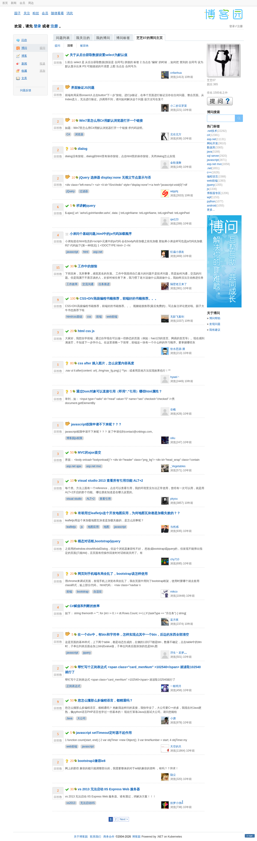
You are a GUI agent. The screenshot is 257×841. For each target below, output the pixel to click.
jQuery (70, 191)
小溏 (173, 718)
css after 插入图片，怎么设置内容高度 (106, 363)
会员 (22, 3)
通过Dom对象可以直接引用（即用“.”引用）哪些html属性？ (119, 391)
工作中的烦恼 (87, 266)
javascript (72, 252)
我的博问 (103, 38)
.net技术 (217, 131)
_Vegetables (177, 466)
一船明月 (175, 686)
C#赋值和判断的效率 (85, 606)
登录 (37, 26)
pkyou (174, 498)
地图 (106, 526)
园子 (17, 13)
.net (213, 168)
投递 (42, 63)
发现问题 (214, 324)
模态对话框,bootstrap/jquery (99, 541)
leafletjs (71, 526)
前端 (99, 316)
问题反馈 (25, 90)
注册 (54, 26)
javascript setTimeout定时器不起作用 (104, 733)
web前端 (112, 316)
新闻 (13, 3)
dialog (82, 148)
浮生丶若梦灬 (178, 652)
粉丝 (36, 13)
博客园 (136, 836)
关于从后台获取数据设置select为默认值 (98, 55)
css (89, 316)
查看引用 (105, 498)
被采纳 (84, 45)
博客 (24, 55)
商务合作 (108, 836)
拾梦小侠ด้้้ (176, 803)
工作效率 (72, 284)
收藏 (24, 70)
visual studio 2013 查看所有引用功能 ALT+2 (110, 480)
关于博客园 (81, 836)
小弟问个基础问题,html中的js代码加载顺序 (101, 234)
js (82, 526)
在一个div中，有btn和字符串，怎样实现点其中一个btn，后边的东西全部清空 (133, 634)
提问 (42, 48)
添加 (42, 70)
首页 (5, 3)
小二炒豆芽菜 (178, 105)
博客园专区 (218, 193)
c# (213, 135)
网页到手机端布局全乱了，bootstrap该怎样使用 (113, 573)
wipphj (174, 191)
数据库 (215, 147)
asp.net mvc (93, 466)
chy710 (174, 559)
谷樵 (173, 409)
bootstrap (82, 591)
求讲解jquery (86, 205)
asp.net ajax (73, 466)
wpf (213, 197)
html (85, 252)
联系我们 (95, 836)
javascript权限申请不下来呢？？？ (96, 424)
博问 (24, 48)
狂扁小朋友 (177, 252)
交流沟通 (87, 284)
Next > (124, 819)
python (215, 201)
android (215, 205)
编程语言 (216, 176)
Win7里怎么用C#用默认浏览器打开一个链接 (111, 120)
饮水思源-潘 (177, 349)
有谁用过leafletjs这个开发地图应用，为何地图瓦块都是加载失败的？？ (129, 513)
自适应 (97, 591)
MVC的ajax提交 (89, 452)
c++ (213, 172)
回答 (70, 45)
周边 (31, 3)
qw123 (174, 219)
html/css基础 (74, 316)
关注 (27, 13)
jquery (87, 652)
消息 (69, 13)
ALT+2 (91, 498)
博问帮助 (214, 318)
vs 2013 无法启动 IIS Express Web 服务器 (109, 789)
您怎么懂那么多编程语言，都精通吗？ (105, 700)
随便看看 (57, 13)
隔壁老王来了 (178, 284)
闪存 (24, 40)
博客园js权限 (74, 438)
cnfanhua (176, 72)
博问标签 (123, 38)
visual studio (74, 498)
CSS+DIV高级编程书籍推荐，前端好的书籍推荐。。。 (119, 298)
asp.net (97, 252)
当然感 (174, 526)
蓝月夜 (174, 619)
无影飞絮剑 (177, 316)
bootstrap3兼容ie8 (91, 761)
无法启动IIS (87, 803)
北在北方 (175, 134)
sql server (217, 155)
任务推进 (104, 284)
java (213, 151)
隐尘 (173, 774)
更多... (211, 209)
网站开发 (216, 143)
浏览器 (79, 134)
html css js (86, 331)
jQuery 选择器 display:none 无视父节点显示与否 (115, 177)
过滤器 (84, 191)
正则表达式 (73, 686)
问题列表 (63, 38)
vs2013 (70, 803)
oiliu (172, 438)
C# (68, 134)
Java (69, 718)
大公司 (81, 718)
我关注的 (83, 38)
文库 (24, 78)
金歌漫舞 (175, 162)
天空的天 (175, 746)
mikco (173, 591)
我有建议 (214, 329)
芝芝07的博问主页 (149, 38)
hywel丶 (175, 377)
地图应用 (93, 526)
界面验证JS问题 (82, 87)
